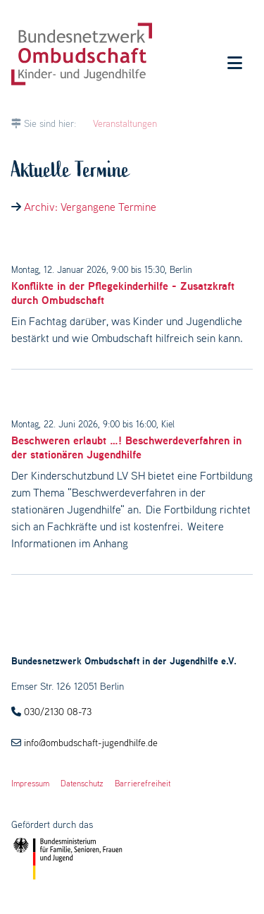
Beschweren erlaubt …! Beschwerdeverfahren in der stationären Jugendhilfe (126, 447)
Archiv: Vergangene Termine (90, 207)
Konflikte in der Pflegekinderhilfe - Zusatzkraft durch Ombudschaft (122, 292)
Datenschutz (82, 783)
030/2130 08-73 (58, 711)
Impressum (30, 783)
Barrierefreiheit (142, 783)
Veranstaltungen (125, 123)
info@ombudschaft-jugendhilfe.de (91, 742)
